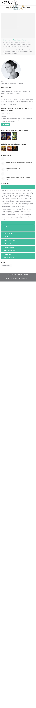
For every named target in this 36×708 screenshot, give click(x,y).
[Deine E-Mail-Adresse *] (7, 113)
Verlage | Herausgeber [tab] (8, 233)
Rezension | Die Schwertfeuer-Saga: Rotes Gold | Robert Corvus (17, 173)
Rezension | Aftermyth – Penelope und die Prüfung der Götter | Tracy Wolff (19, 163)
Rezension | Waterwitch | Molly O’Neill (12, 168)
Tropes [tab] (4, 223)
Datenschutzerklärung (10, 118)
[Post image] (3, 158)
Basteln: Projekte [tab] (6, 243)
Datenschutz (14, 274)
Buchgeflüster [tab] (6, 236)
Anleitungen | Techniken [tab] (8, 247)
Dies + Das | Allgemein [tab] (8, 257)
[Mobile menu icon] (34, 3)
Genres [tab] (4, 187)
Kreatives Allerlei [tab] (6, 254)
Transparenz (25, 274)
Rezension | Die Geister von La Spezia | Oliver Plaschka (16, 158)
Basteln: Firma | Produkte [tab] (8, 250)
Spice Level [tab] (5, 226)
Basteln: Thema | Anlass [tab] (8, 240)
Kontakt (9, 274)
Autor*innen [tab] (5, 229)
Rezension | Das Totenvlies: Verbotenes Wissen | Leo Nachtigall (17, 177)
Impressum (20, 274)
